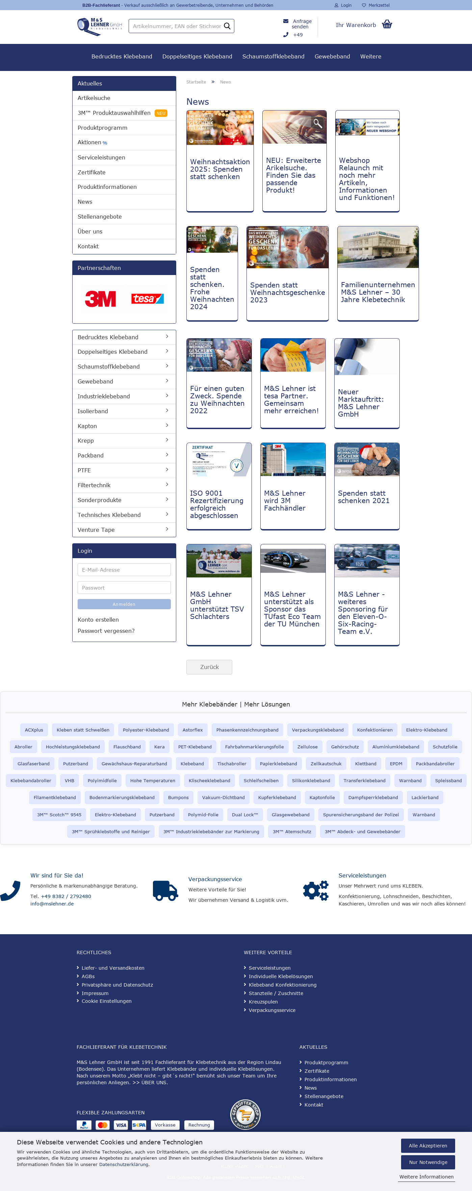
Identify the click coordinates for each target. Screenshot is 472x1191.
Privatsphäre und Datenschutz (117, 985)
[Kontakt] (10, 891)
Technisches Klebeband (109, 515)
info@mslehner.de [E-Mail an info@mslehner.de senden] (52, 904)
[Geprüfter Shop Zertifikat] (245, 1114)
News (85, 202)
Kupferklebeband (277, 797)
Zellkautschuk (326, 763)
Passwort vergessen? (106, 631)
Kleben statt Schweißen (83, 730)
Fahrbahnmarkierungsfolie (254, 746)
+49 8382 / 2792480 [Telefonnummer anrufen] (66, 896)
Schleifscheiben (261, 780)
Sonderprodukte (100, 500)
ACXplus (34, 730)
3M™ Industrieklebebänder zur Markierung (211, 831)
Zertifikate (92, 172)
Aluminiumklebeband (395, 746)
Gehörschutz (345, 746)
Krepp (86, 441)
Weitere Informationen (426, 1177)
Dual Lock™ (245, 814)
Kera (159, 746)
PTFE (84, 470)
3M (276, 831)
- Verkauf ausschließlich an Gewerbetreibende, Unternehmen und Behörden (196, 5)
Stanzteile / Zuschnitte (276, 993)
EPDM (396, 763)
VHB (69, 780)
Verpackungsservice (215, 879)
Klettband (365, 763)
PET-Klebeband (195, 746)
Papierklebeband (278, 763)
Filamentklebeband (55, 797)
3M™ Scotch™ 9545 (59, 814)
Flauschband (127, 746)
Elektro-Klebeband (426, 730)
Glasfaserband (34, 763)
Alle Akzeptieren (428, 1145)
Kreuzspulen (263, 1001)
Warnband (410, 780)
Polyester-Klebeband (146, 730)
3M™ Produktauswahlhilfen (122, 113)
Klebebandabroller (30, 780)
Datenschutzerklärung (123, 1164)
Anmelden (124, 604)
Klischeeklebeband (209, 780)
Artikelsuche (94, 98)
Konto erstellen (98, 620)
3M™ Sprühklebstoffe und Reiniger (111, 831)
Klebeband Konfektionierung (283, 985)
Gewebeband (332, 56)
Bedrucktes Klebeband (121, 56)
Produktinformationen (107, 187)
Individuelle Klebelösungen (281, 976)
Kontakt (88, 246)
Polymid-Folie (203, 814)
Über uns (90, 231)
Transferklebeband (365, 780)
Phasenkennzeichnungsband (247, 730)
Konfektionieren (375, 730)
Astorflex (193, 730)
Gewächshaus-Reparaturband (134, 763)
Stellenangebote (100, 217)
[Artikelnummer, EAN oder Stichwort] (227, 26)
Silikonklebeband (311, 780)
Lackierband (425, 797)
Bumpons (178, 797)
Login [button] (343, 5)
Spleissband (448, 780)
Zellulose (307, 746)
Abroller (23, 746)
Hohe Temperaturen (152, 780)
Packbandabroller (435, 763)
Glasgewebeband (291, 814)
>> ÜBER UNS (149, 1082)
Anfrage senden (302, 23)
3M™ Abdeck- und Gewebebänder (362, 831)
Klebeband (192, 763)
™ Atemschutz (295, 831)
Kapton (87, 426)
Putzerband (75, 763)
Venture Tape (96, 530)
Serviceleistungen (101, 157)
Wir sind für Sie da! (56, 875)
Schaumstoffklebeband (273, 56)
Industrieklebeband (104, 396)
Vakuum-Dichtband (223, 797)
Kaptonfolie (322, 797)
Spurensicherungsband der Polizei (361, 814)
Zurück (209, 667)
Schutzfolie (445, 746)
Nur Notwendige (428, 1162)
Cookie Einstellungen (107, 1001)
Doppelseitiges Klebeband (197, 56)
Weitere (371, 56)
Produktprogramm (103, 128)
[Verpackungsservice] (165, 891)
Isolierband (93, 411)
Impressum (95, 993)
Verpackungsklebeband (318, 730)
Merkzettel (376, 5)
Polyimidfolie (102, 780)
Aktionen (92, 142)
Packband (91, 455)
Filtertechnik (94, 485)
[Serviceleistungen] (316, 891)
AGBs (88, 976)
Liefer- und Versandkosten (113, 968)
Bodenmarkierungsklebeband (122, 797)
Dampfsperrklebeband (373, 797)
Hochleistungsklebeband (73, 746)
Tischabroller (231, 763)
